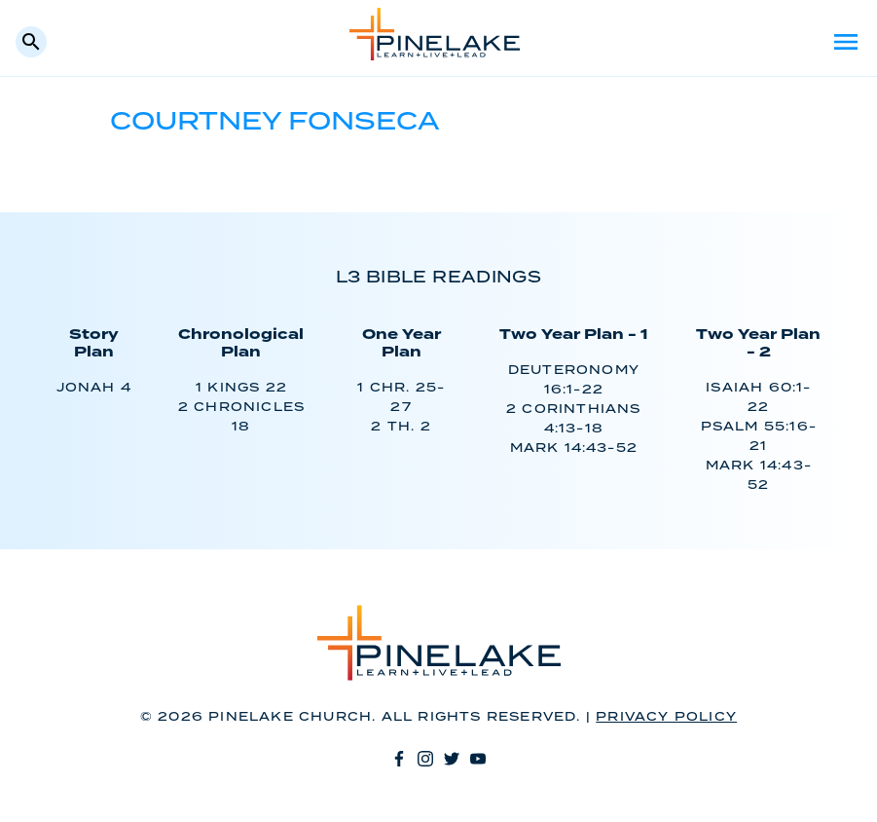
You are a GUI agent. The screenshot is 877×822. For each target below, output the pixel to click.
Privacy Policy (666, 717)
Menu (845, 41)
